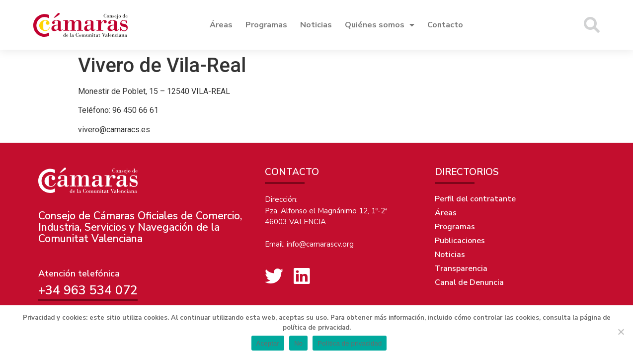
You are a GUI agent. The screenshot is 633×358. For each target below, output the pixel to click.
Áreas (221, 24)
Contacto (445, 24)
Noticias (316, 24)
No (298, 343)
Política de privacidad (349, 343)
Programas (266, 24)
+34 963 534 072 (88, 290)
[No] (621, 332)
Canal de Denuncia (469, 282)
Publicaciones (460, 241)
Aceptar (268, 343)
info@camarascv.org (320, 244)
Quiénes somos (379, 25)
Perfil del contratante (475, 199)
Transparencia (461, 268)
